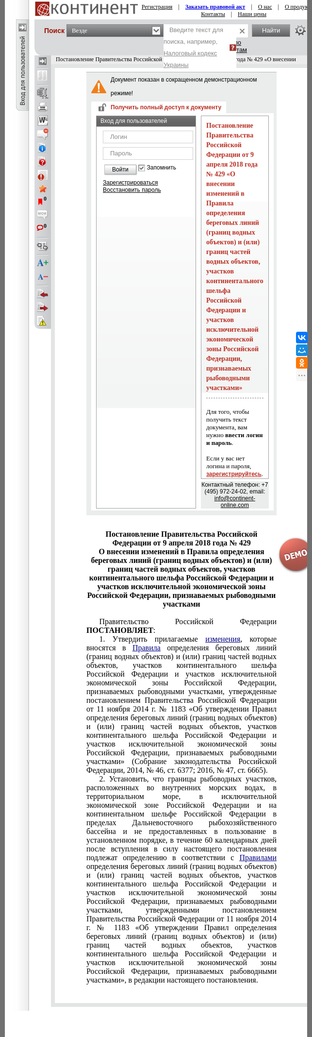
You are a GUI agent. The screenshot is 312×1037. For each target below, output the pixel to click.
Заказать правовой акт (215, 6)
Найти (271, 30)
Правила (146, 648)
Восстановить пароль (132, 190)
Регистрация (157, 6)
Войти (120, 169)
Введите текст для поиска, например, (193, 47)
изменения (222, 639)
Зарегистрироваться (130, 182)
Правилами (258, 857)
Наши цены (252, 14)
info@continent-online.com (234, 502)
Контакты (213, 14)
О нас (265, 6)
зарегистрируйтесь (234, 474)
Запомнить (161, 168)
